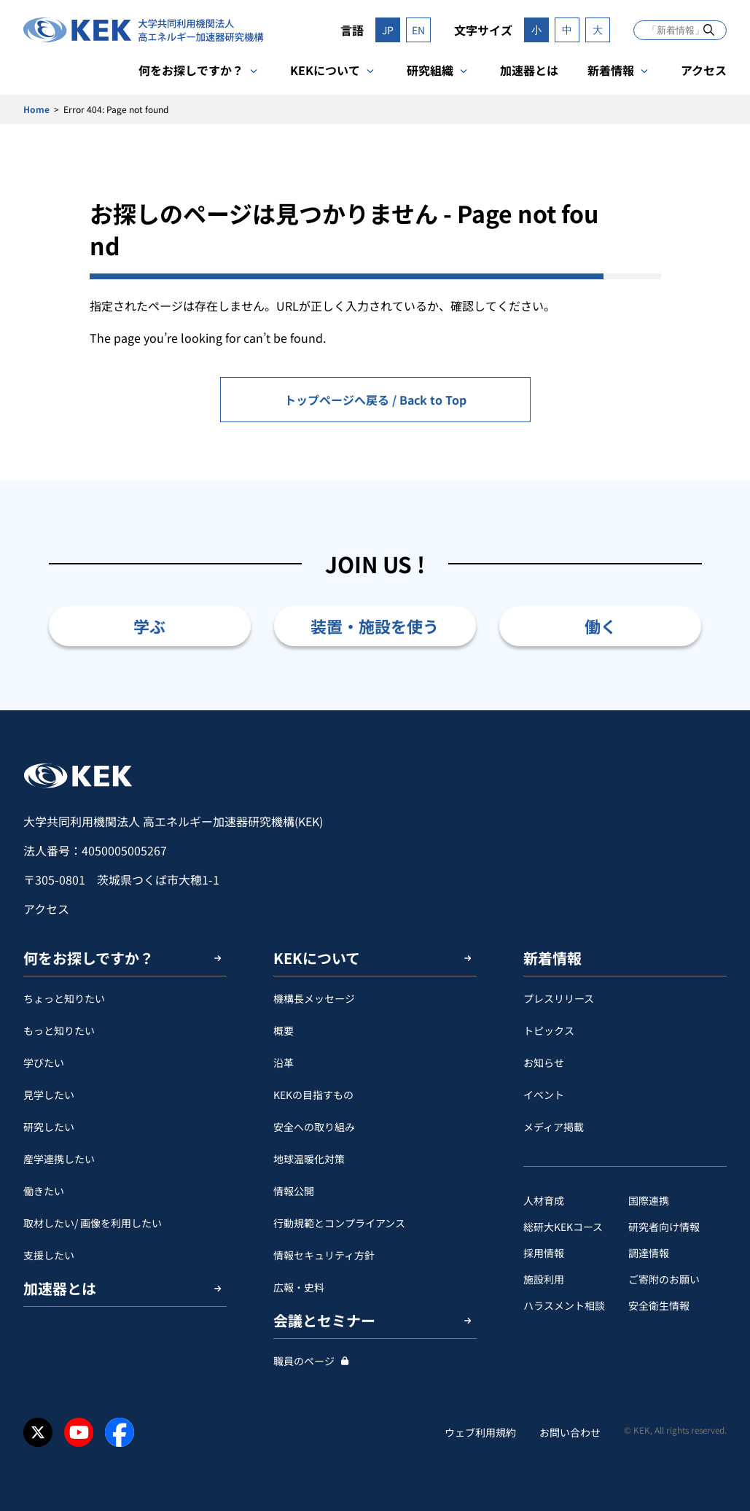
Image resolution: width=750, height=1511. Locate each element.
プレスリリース (558, 998)
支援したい (48, 1255)
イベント (543, 1094)
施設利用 (543, 1279)
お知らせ (543, 1062)
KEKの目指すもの (313, 1094)
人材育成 (543, 1200)
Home (36, 109)
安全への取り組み (314, 1126)
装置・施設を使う (374, 625)
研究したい (48, 1126)
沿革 (283, 1062)
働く (601, 625)
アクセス (704, 70)
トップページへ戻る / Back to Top (375, 399)
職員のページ (304, 1360)
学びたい (43, 1062)
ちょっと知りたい (64, 998)
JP (388, 30)
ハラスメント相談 (564, 1305)
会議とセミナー (324, 1320)
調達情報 (648, 1253)
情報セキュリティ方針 (324, 1255)
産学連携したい (59, 1158)
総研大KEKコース (563, 1226)
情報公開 (293, 1191)
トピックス (548, 1030)
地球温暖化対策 (309, 1158)
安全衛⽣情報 (659, 1305)
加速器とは (529, 70)
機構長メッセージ (314, 998)
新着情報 (610, 70)
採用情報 (543, 1253)
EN (418, 30)
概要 (283, 1030)
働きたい (43, 1191)
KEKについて (325, 70)
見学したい (48, 1094)
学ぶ (149, 625)
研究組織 (430, 70)
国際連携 (648, 1200)
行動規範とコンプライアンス (339, 1223)
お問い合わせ (570, 1432)
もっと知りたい (59, 1030)
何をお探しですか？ (190, 70)
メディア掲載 (553, 1126)
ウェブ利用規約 (480, 1432)
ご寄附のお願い (664, 1279)
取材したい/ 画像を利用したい (92, 1223)
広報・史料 (298, 1287)
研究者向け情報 (664, 1226)
